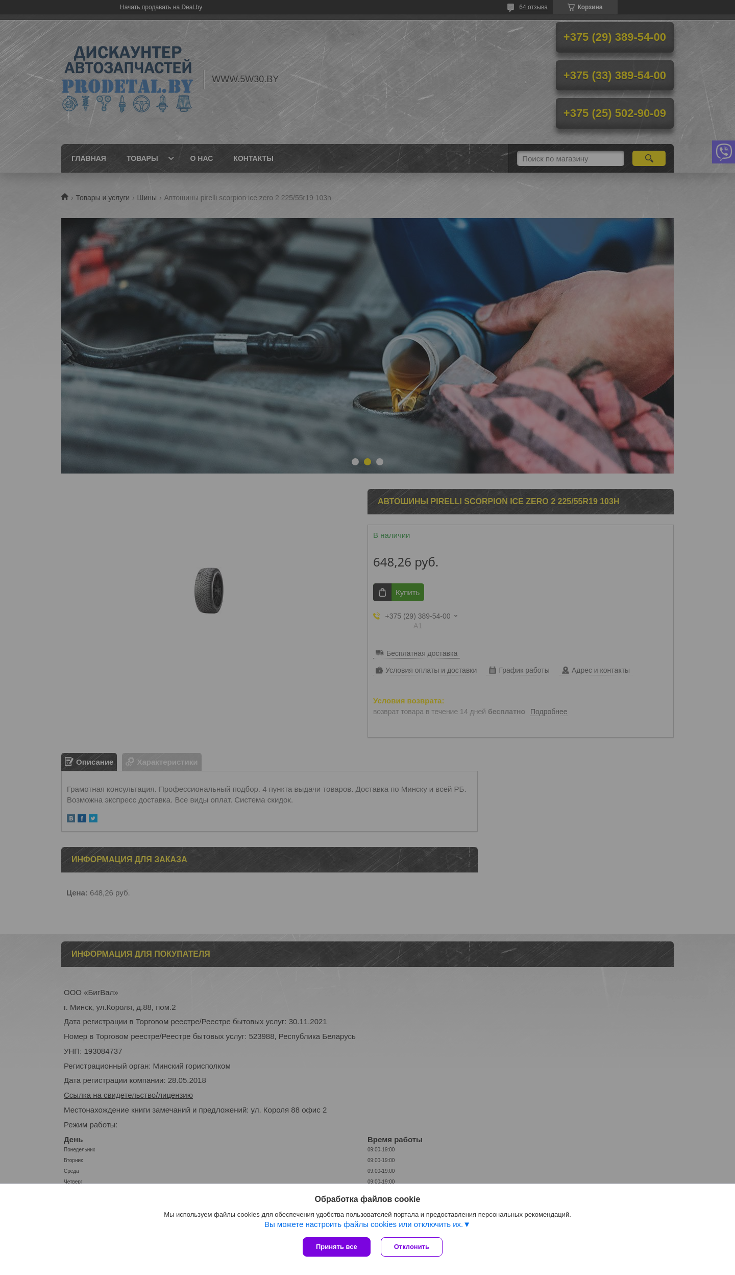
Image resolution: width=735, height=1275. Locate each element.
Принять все (336, 1246)
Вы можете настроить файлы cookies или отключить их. (363, 1224)
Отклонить (411, 1246)
